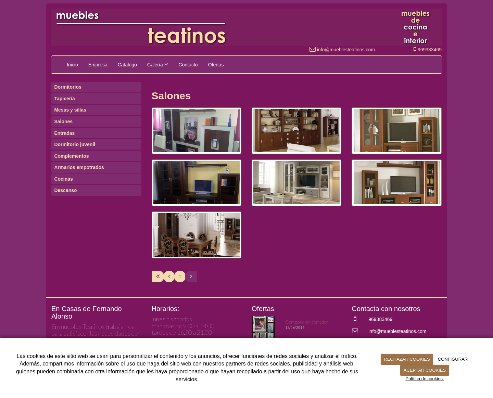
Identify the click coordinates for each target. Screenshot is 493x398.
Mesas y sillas (70, 110)
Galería (157, 64)
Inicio (72, 64)
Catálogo (127, 64)
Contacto (188, 64)
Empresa (98, 64)
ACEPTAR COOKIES (425, 370)
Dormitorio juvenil (74, 144)
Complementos (71, 156)
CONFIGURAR (453, 359)
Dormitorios (67, 87)
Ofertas (216, 64)
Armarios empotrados (79, 167)
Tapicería (64, 98)
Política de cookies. (424, 378)
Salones (63, 121)
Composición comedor (307, 322)
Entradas (64, 133)
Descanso (65, 190)
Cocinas (63, 179)
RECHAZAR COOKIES (407, 359)
